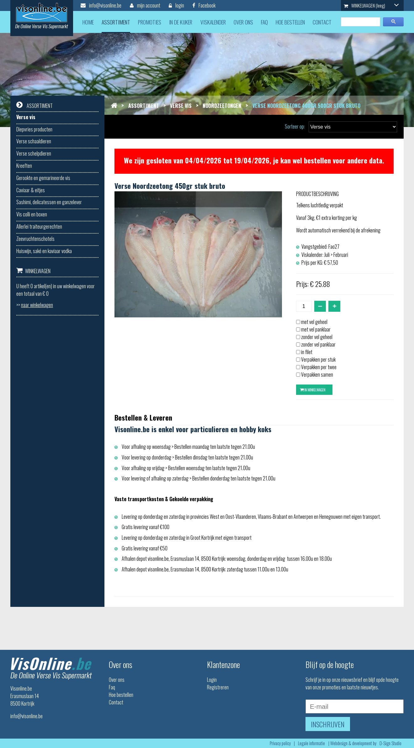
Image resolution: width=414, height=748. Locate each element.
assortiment (116, 22)
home (88, 22)
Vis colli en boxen (31, 214)
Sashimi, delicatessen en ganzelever (49, 202)
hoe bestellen (290, 22)
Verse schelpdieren (33, 153)
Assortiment (143, 105)
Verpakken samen (317, 374)
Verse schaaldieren (33, 141)
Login (212, 679)
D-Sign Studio (390, 743)
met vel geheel (314, 322)
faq (264, 22)
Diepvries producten (34, 129)
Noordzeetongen (222, 105)
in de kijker (180, 22)
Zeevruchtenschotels (35, 238)
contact (322, 22)
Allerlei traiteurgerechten (39, 226)
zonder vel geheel (316, 337)
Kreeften (24, 165)
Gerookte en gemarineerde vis (43, 178)
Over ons (117, 679)
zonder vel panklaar (318, 344)
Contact (116, 702)
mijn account (145, 5)
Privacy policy (280, 743)
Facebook (204, 5)
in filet (306, 352)
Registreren (218, 687)
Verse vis (25, 117)
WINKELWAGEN (371, 5)
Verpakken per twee (319, 367)
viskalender (213, 22)
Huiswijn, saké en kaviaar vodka (44, 251)
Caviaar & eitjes (30, 190)
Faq (112, 687)
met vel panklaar (316, 329)
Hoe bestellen (121, 694)
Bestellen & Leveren (143, 417)
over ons (243, 22)
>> (34, 305)
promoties (149, 22)
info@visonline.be (101, 5)
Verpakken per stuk (318, 359)
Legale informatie (311, 743)
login (176, 5)
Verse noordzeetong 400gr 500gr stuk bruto (306, 105)
